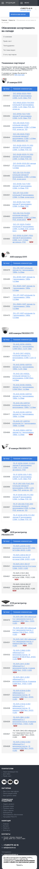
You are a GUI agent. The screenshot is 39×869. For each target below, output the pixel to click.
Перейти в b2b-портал (18, 14)
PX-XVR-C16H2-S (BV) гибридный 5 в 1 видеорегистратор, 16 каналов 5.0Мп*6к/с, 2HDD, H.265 (23, 708)
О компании (7, 37)
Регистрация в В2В (10, 793)
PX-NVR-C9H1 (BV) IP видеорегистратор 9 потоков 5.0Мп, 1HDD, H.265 (24, 566)
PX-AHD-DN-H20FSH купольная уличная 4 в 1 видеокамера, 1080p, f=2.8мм (24, 405)
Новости (12, 20)
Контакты (6, 830)
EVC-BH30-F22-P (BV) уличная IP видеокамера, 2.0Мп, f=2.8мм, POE (22, 204)
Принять (19, 865)
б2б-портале (19, 75)
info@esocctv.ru (10, 847)
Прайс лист (7, 776)
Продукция (10, 3)
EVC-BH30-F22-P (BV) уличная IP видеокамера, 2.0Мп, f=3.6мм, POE (22, 186)
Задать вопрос (8, 804)
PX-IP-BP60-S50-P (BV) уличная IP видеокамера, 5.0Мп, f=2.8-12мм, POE (22, 477)
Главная (4, 20)
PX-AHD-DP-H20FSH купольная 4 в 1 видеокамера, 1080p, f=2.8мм (24, 423)
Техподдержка (8, 45)
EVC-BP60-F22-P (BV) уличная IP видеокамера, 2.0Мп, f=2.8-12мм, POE (22, 116)
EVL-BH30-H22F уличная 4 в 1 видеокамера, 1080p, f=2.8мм (24, 279)
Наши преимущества (10, 772)
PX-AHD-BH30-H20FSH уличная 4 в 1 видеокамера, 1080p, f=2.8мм (23, 396)
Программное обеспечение (13, 814)
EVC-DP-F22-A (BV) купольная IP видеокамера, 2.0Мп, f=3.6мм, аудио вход (23, 195)
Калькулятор (7, 812)
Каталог (6, 826)
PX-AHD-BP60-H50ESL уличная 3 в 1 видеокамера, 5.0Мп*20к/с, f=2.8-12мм (23, 347)
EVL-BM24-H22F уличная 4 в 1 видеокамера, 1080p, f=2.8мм (24, 306)
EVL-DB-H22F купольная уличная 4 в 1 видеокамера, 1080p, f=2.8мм (23, 270)
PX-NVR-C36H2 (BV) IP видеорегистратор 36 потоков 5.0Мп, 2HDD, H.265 (24, 557)
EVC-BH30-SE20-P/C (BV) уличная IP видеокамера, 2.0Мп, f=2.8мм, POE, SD (23, 148)
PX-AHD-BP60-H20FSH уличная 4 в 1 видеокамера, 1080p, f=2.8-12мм (23, 367)
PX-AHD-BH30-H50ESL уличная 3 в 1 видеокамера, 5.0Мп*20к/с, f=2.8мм (23, 387)
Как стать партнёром (11, 791)
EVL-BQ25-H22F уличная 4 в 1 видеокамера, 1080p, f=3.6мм (24, 288)
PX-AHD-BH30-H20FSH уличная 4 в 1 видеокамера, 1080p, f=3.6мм (23, 414)
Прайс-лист (7, 41)
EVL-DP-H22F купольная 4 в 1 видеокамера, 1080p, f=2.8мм (24, 297)
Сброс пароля (8, 810)
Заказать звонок (25, 10)
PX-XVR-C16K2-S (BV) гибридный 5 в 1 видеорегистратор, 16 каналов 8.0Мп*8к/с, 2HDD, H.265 (23, 746)
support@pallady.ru (11, 854)
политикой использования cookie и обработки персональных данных (19, 861)
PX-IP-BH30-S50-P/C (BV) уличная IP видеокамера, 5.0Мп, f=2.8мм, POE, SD (23, 497)
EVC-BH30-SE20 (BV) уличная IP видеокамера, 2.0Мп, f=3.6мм (24, 166)
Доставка (6, 774)
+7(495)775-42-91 (26, 8)
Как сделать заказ (9, 795)
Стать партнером (9, 54)
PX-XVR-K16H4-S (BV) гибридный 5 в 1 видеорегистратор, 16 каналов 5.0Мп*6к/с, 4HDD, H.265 (23, 695)
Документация (8, 806)
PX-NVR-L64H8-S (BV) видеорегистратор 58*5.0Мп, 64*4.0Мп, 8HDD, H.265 (24, 548)
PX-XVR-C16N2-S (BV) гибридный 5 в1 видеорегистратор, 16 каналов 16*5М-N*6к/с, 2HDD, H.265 (24, 655)
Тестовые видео (9, 50)
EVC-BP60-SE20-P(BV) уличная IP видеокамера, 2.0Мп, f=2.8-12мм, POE (22, 96)
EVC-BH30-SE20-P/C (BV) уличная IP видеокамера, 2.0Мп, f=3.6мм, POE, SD (23, 157)
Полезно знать (8, 808)
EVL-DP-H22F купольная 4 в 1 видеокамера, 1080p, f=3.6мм (24, 316)
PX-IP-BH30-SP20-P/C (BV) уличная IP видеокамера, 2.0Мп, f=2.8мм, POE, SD (24, 517)
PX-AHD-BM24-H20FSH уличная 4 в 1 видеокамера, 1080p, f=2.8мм (23, 432)
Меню (27, 3)
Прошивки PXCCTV (10, 817)
